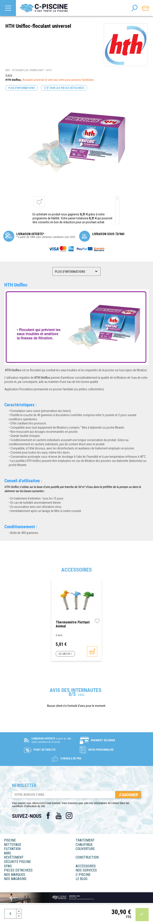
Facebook (48, 815)
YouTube (58, 815)
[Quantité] (10, 914)
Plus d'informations (21, 88)
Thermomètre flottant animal (73, 624)
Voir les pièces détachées (64, 88)
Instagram (69, 815)
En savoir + (65, 653)
